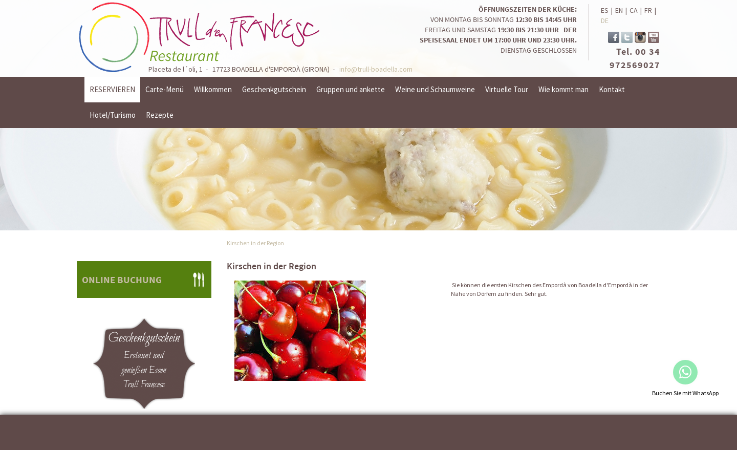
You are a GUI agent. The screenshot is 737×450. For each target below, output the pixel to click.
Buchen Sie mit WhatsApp (685, 393)
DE (605, 20)
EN (619, 10)
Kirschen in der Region (255, 243)
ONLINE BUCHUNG (122, 279)
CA (634, 10)
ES (605, 10)
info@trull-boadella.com (376, 69)
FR (648, 10)
